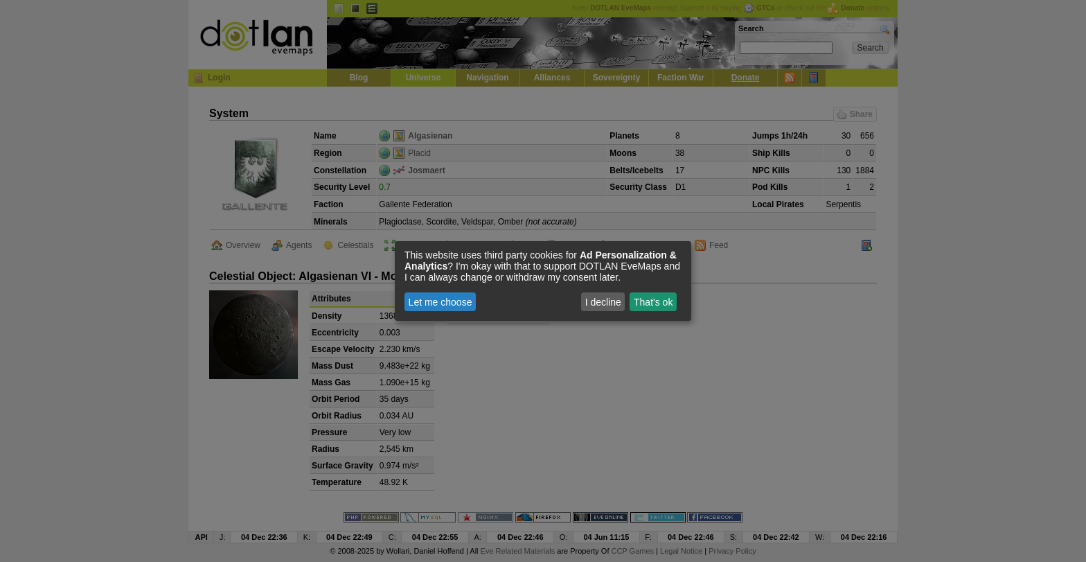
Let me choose (440, 302)
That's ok (653, 302)
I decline (603, 302)
